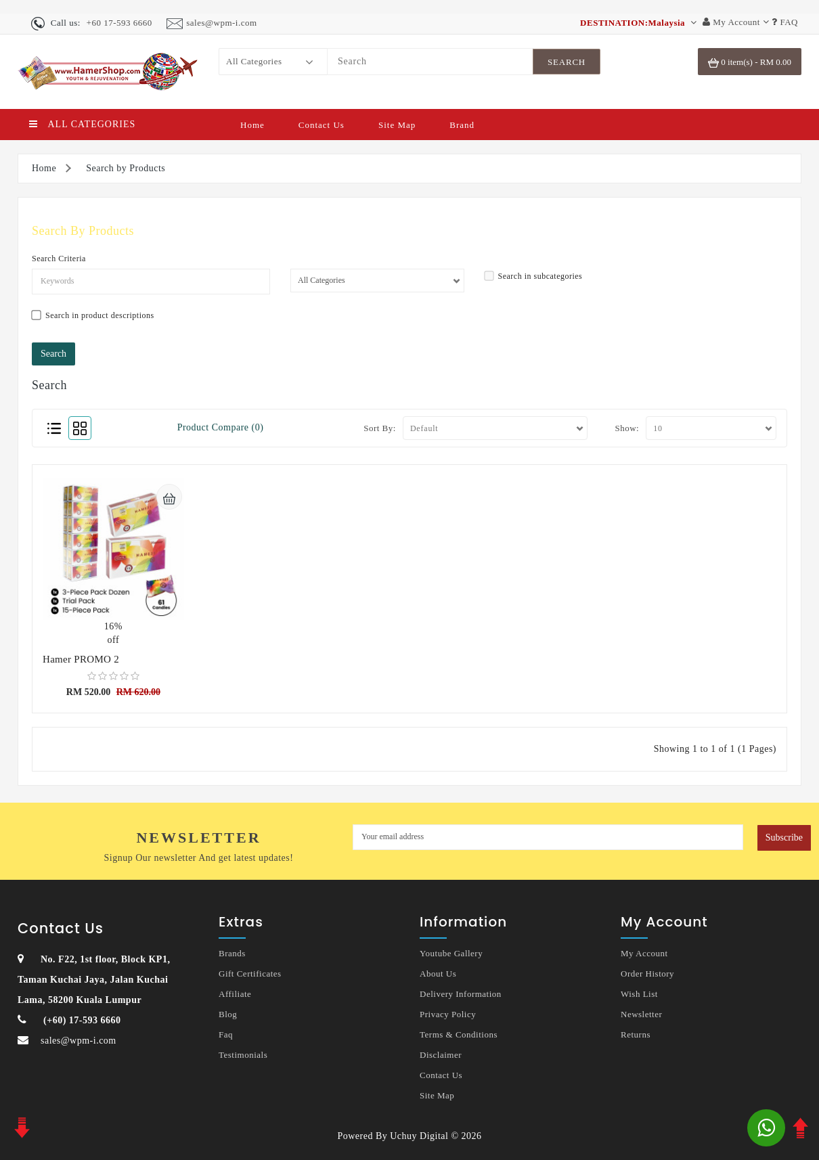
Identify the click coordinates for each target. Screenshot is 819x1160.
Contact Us (321, 125)
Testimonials (243, 1055)
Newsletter (641, 1014)
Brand (461, 125)
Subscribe (784, 837)
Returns (635, 1034)
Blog (228, 1014)
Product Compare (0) (220, 427)
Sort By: (379, 428)
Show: (627, 428)
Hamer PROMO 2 (81, 659)
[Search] (430, 61)
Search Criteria (59, 258)
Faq (226, 1034)
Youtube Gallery (451, 953)
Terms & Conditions (458, 1034)
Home (252, 125)
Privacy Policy (448, 1014)
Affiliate (235, 994)
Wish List (639, 994)
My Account (644, 953)
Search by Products (125, 168)
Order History (647, 973)
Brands (232, 953)
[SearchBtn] (566, 61)
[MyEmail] (548, 837)
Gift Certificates (250, 973)
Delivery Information (461, 994)
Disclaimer (441, 1055)
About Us (438, 973)
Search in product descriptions (93, 315)
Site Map (397, 125)
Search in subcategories (534, 276)
